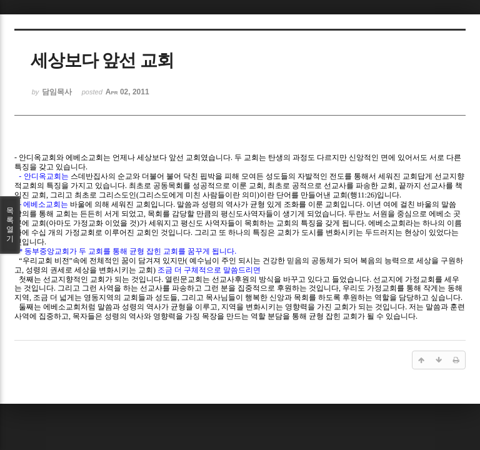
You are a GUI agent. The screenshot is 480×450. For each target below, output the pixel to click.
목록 (10, 225)
